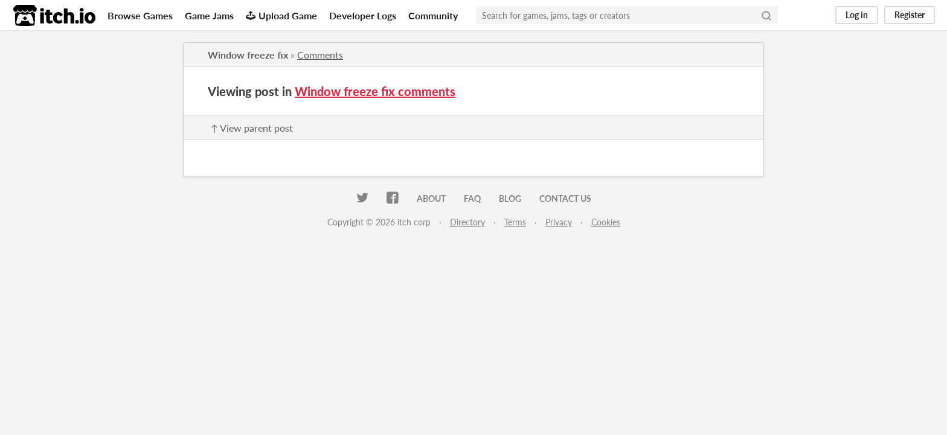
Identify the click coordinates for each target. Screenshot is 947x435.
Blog (510, 198)
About (431, 198)
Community (433, 15)
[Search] (766, 15)
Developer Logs (362, 15)
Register (909, 15)
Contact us (565, 198)
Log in (857, 15)
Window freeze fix (248, 54)
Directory (467, 222)
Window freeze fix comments (375, 91)
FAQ (472, 198)
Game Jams (209, 15)
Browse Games (140, 15)
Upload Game (281, 15)
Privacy (558, 222)
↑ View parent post (252, 128)
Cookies (605, 222)
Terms (515, 222)
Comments (320, 54)
